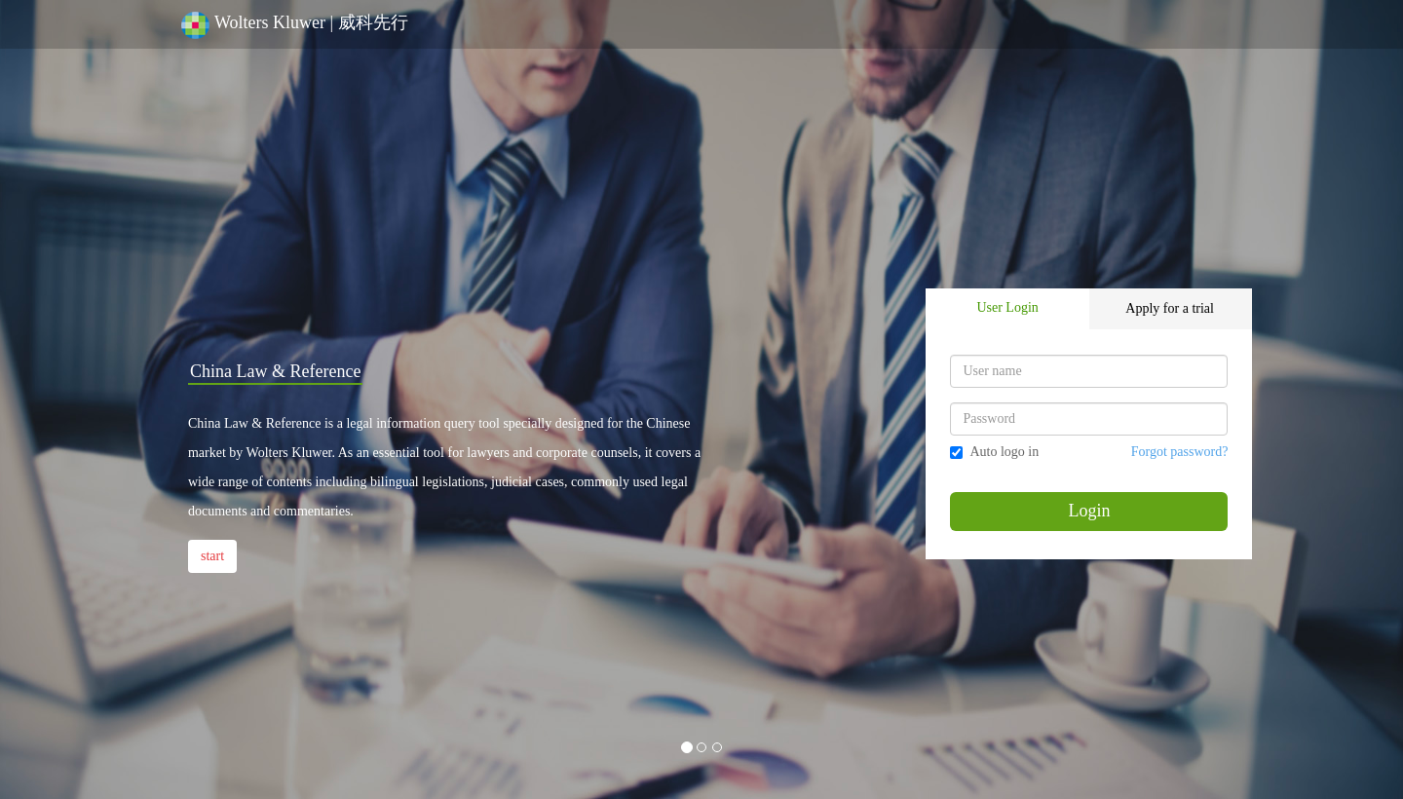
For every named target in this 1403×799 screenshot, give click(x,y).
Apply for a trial (1169, 308)
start (212, 556)
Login (1089, 510)
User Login (1007, 307)
